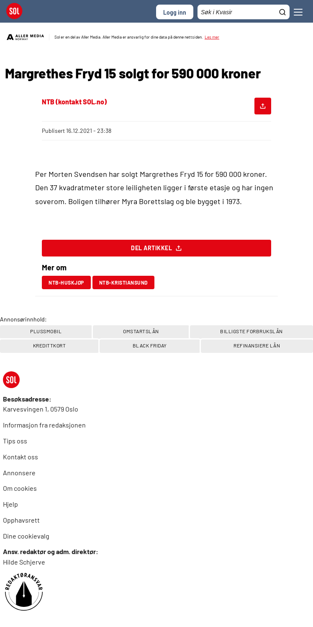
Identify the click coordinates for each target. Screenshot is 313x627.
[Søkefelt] (244, 12)
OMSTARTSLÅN (141, 331)
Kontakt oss (20, 457)
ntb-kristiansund (123, 282)
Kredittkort (49, 345)
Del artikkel (156, 250)
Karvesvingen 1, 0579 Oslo (40, 409)
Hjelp (10, 504)
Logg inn (174, 12)
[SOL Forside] (16, 12)
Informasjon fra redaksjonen (44, 425)
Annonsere (19, 473)
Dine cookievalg (26, 536)
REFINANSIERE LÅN (256, 345)
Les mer (212, 36)
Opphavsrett (21, 520)
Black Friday (150, 345)
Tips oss (15, 441)
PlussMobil (46, 331)
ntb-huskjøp (66, 282)
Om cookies (20, 488)
